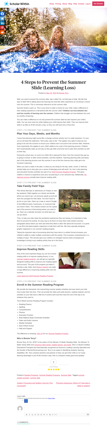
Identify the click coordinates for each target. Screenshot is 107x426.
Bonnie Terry (64, 93)
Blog (70, 4)
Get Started (98, 3)
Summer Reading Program (58, 334)
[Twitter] (2, 18)
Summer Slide (66, 375)
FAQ (75, 4)
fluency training (42, 267)
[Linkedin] (2, 23)
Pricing (58, 4)
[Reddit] (2, 32)
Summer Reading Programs (49, 375)
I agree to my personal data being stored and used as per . (36, 398)
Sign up (40, 334)
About (64, 4)
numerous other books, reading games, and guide (52, 345)
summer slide (35, 378)
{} (52, 414)
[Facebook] (2, 14)
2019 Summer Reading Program (64, 172)
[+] (55, 414)
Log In (88, 4)
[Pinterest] (2, 28)
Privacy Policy (51, 398)
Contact (81, 4)
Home (52, 4)
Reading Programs (31, 375)
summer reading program (26, 259)
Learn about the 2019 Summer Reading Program (35, 276)
